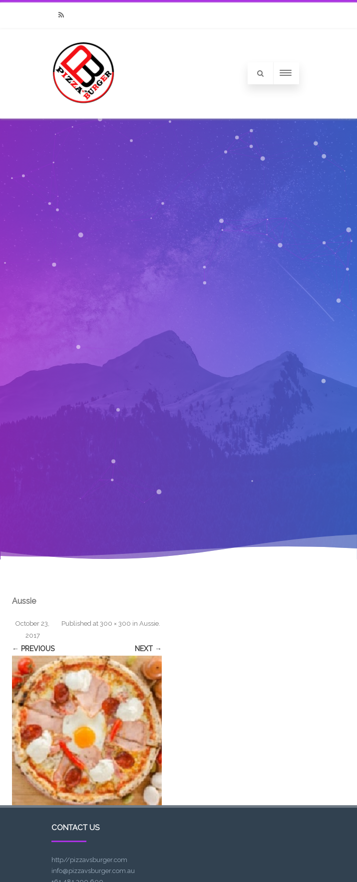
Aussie (149, 623)
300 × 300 (115, 623)
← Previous (33, 649)
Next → (148, 649)
